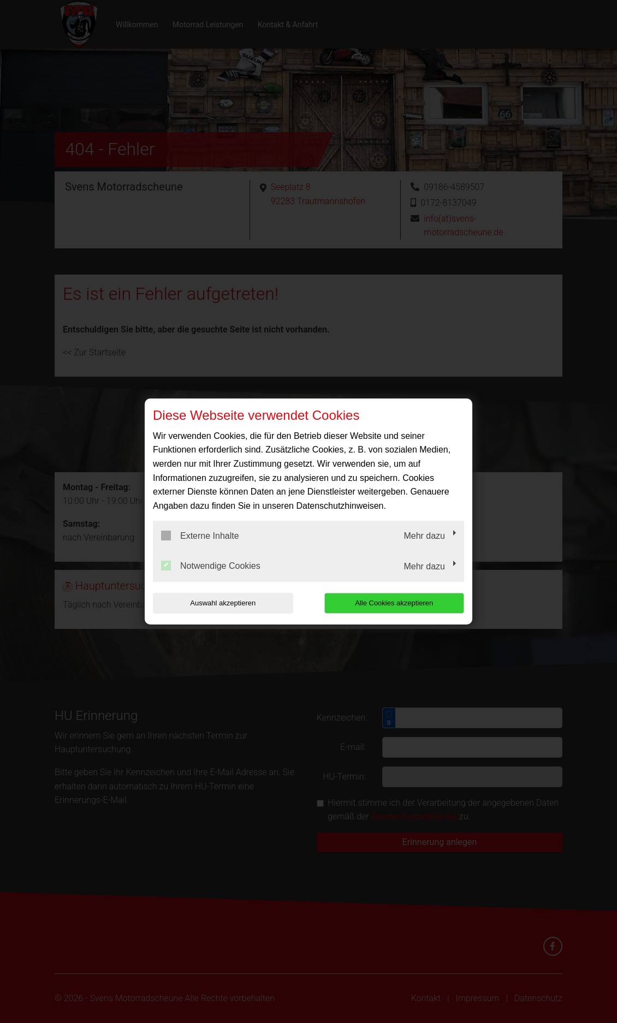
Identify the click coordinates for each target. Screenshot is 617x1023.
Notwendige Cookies (210, 565)
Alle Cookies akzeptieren (394, 603)
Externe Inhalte (200, 535)
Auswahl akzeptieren (223, 603)
